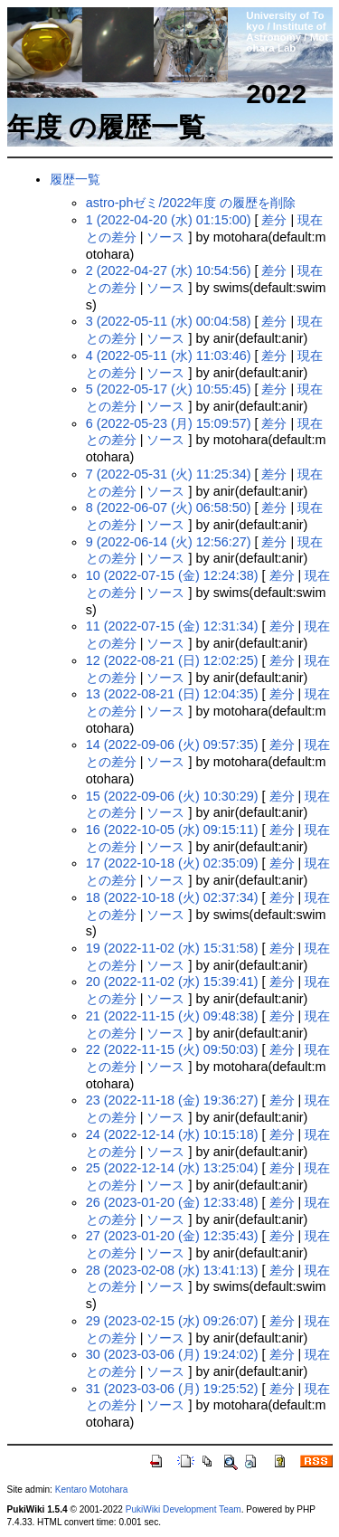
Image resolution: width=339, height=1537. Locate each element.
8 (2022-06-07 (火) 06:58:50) (168, 507)
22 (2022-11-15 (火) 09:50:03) (172, 1049)
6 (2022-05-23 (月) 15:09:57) (168, 423)
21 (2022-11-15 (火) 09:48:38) (172, 1016)
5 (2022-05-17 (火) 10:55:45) (168, 389)
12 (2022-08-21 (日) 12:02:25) (172, 660)
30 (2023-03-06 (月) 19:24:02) (172, 1354)
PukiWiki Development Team (183, 1509)
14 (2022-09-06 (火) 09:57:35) (172, 744)
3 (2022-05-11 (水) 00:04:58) (168, 321)
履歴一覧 (75, 179)
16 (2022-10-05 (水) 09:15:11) (172, 829)
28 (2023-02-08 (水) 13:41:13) (172, 1270)
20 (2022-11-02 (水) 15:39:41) (172, 981)
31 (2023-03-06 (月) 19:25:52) (172, 1388)
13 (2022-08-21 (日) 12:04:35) (172, 694)
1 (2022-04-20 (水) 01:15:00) (168, 220)
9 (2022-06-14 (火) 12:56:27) (168, 542)
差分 (274, 220)
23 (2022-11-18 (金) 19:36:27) (172, 1100)
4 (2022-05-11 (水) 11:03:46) (168, 355)
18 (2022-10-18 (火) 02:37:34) (172, 897)
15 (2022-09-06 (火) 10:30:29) (172, 796)
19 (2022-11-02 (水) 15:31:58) (172, 948)
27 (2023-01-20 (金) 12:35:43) (172, 1236)
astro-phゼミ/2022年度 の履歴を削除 (191, 202)
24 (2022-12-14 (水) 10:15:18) (172, 1134)
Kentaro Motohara (91, 1489)
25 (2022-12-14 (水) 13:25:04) (172, 1168)
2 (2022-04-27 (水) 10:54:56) (168, 270)
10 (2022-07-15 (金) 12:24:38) (172, 575)
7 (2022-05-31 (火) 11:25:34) (168, 474)
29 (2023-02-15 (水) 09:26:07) (172, 1321)
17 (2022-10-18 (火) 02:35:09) (172, 863)
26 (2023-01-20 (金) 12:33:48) (172, 1202)
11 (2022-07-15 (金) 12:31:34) (172, 626)
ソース (165, 237)
